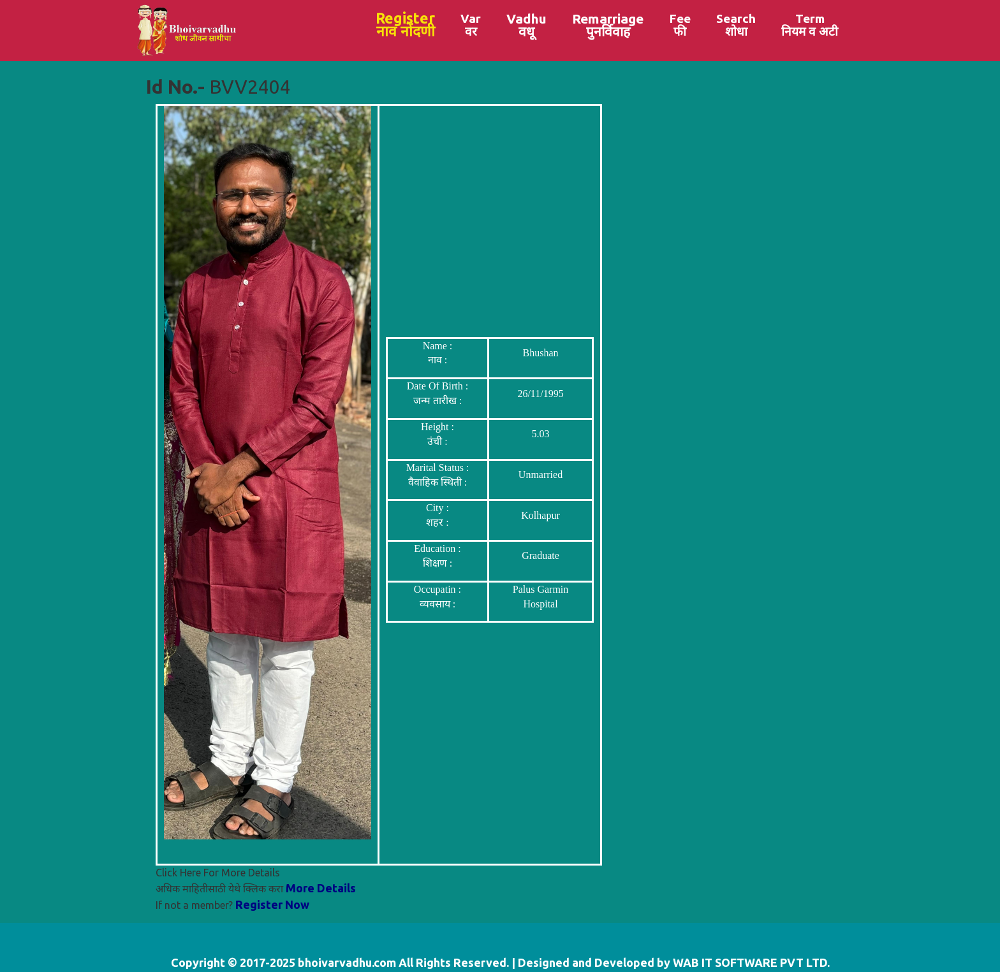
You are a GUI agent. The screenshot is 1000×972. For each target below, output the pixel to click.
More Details (321, 887)
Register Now (272, 904)
